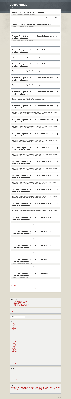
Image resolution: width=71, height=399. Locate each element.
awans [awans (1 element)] (12, 387)
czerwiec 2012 (14, 347)
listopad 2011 (14, 350)
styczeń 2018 (14, 345)
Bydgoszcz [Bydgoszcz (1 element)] (30, 387)
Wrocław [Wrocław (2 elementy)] (26, 390)
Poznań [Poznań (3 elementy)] (36, 389)
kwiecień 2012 (14, 348)
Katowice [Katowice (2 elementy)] (45, 388)
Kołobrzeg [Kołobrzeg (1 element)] (50, 388)
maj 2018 (13, 342)
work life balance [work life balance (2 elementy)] (22, 390)
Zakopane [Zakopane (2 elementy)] (44, 390)
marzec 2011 (14, 353)
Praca (13, 311)
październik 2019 (14, 330)
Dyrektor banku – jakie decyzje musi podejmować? (19, 305)
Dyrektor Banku (18, 5)
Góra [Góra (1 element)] (26, 388)
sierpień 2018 (14, 340)
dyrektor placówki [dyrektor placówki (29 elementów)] (16, 388)
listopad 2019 (14, 329)
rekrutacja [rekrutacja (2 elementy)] (49, 389)
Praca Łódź (14, 380)
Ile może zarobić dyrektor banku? (17, 303)
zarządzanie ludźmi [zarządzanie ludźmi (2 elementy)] (55, 390)
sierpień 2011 (14, 352)
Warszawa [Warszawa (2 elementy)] (17, 390)
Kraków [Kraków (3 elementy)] (53, 388)
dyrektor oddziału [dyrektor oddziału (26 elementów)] (54, 387)
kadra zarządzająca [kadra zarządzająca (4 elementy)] (34, 388)
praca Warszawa (14, 377)
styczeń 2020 (14, 327)
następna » (16, 285)
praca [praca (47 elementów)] (40, 389)
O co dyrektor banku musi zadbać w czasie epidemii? (19, 301)
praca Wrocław (14, 378)
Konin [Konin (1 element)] (48, 388)
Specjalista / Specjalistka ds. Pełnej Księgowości (32, 24)
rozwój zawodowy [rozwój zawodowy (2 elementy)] (55, 389)
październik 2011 (14, 351)
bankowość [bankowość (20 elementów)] (22, 387)
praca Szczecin (14, 376)
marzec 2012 (14, 349)
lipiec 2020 (13, 323)
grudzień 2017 (14, 346)
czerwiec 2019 (14, 332)
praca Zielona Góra (15, 379)
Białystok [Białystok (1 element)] (27, 387)
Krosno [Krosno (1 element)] (55, 388)
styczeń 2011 (14, 354)
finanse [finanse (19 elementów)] (24, 388)
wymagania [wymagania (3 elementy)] (33, 390)
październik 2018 (14, 338)
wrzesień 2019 (14, 331)
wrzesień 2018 (14, 339)
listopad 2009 (14, 361)
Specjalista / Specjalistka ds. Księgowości (29, 12)
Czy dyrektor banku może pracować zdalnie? (18, 302)
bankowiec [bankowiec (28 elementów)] (16, 387)
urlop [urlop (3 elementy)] (15, 390)
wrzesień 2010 (14, 355)
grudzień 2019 (14, 328)
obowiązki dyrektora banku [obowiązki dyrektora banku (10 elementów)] (19, 389)
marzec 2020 (14, 325)
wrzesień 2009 (14, 363)
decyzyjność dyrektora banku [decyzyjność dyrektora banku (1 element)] (35, 387)
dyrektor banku (14, 370)
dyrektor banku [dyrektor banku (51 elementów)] (44, 387)
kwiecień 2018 (14, 343)
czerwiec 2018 (14, 341)
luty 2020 (13, 326)
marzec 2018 (14, 344)
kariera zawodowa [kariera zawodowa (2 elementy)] (41, 388)
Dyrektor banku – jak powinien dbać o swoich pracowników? (20, 304)
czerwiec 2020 (14, 324)
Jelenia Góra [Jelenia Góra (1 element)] (29, 388)
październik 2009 (14, 362)
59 (14, 285)
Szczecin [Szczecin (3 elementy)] (12, 390)
